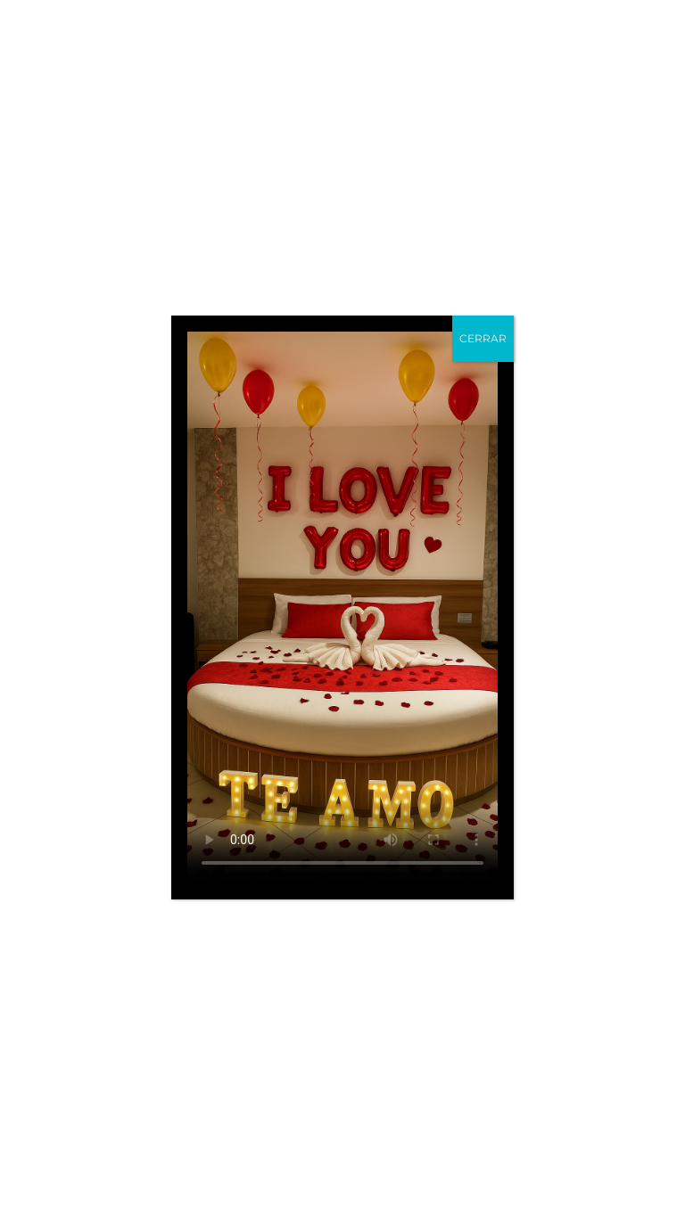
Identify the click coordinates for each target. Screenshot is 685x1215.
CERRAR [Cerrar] (483, 338)
